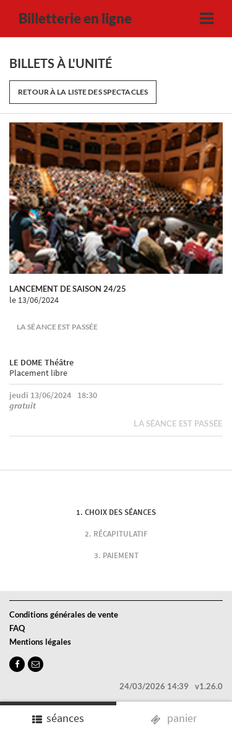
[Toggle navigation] (207, 18)
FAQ (17, 628)
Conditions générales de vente (63, 614)
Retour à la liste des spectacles (83, 91)
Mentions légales (40, 642)
